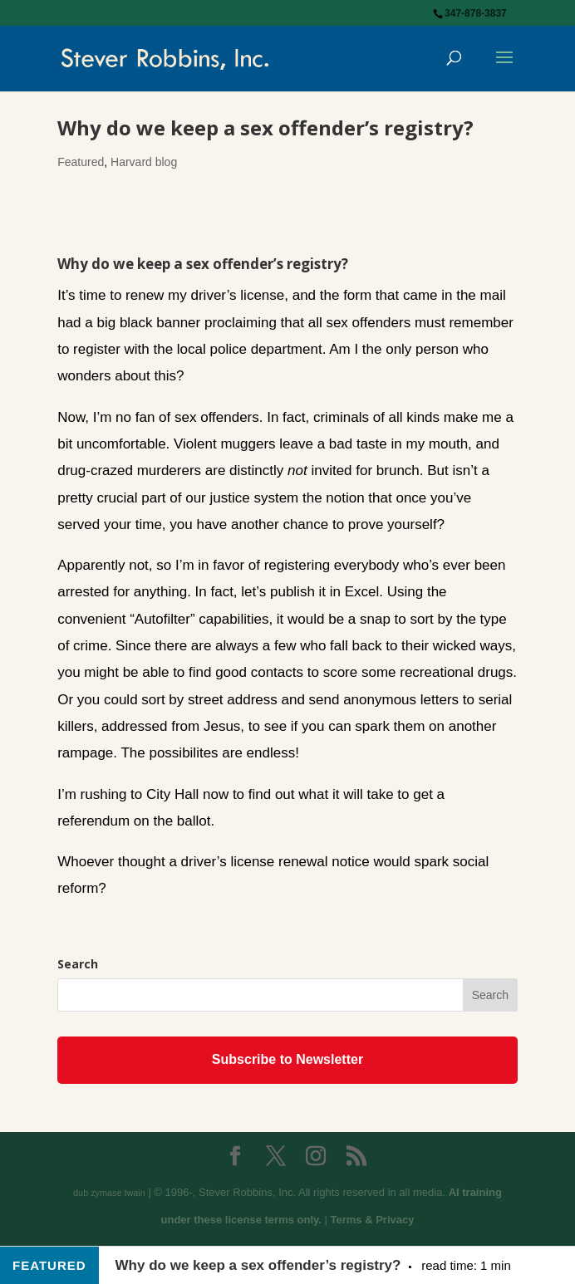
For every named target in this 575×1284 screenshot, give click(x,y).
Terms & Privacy (373, 1219)
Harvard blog (144, 162)
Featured (80, 162)
